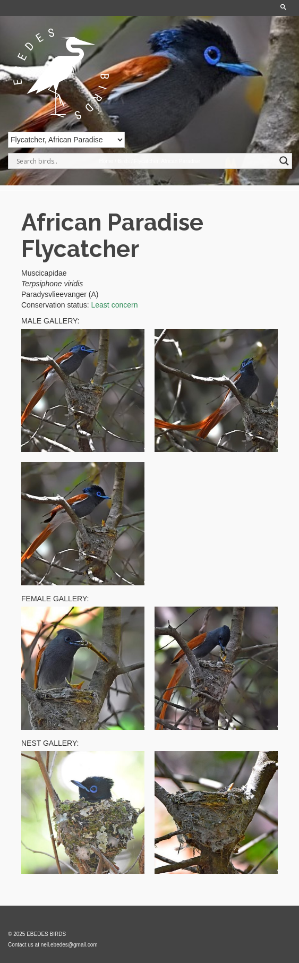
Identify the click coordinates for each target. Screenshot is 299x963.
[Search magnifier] (284, 161)
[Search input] (145, 161)
